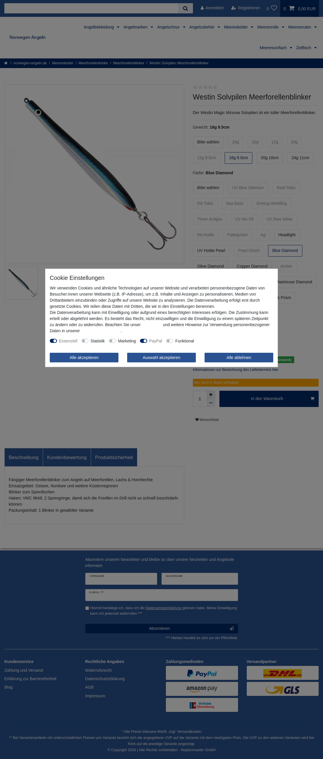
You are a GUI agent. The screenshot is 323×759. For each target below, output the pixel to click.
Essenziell (68, 340)
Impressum (152, 324)
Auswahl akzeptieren (161, 357)
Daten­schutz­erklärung (100, 330)
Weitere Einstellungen (218, 340)
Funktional (184, 340)
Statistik (97, 340)
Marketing (127, 340)
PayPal (155, 340)
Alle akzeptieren (84, 357)
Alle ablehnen (239, 357)
